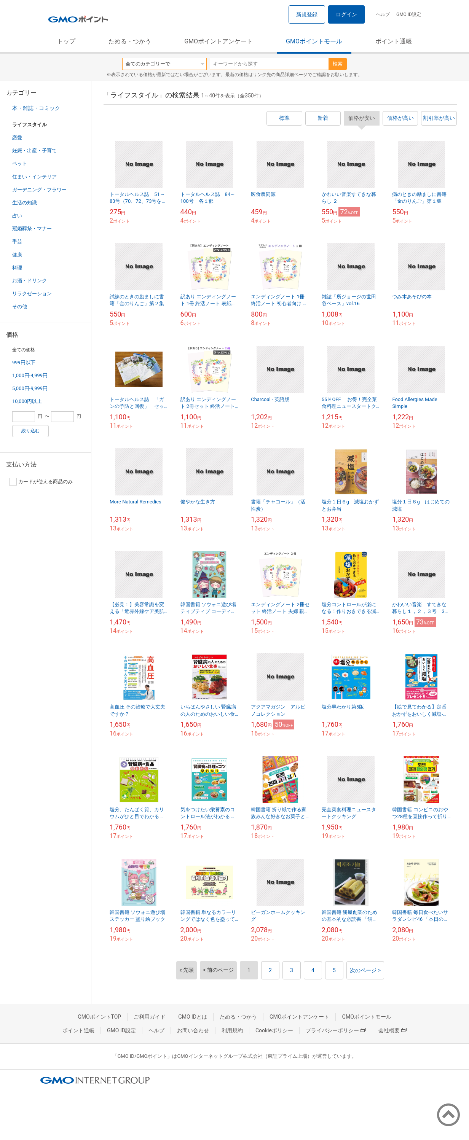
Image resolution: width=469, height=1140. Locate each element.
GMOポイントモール (314, 41)
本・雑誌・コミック (36, 108)
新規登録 (306, 14)
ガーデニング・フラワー (39, 190)
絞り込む (30, 430)
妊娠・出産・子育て (34, 150)
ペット (19, 163)
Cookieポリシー (274, 1030)
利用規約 (232, 1030)
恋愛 (17, 137)
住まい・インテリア (34, 177)
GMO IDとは (192, 1017)
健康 (17, 255)
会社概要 (392, 1030)
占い (17, 215)
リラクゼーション (32, 293)
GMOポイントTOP (99, 1017)
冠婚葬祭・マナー (32, 228)
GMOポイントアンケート (218, 41)
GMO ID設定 (408, 14)
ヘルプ (383, 14)
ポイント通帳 (393, 41)
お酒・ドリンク (29, 280)
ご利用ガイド (150, 1017)
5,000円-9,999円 (30, 388)
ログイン (346, 14)
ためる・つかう (129, 41)
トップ (66, 41)
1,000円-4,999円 (30, 375)
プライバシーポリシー (336, 1030)
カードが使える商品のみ (41, 482)
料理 (17, 268)
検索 (338, 64)
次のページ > (365, 970)
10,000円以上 (27, 401)
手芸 (17, 241)
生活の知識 (24, 202)
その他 (19, 306)
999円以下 (23, 362)
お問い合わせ (193, 1030)
